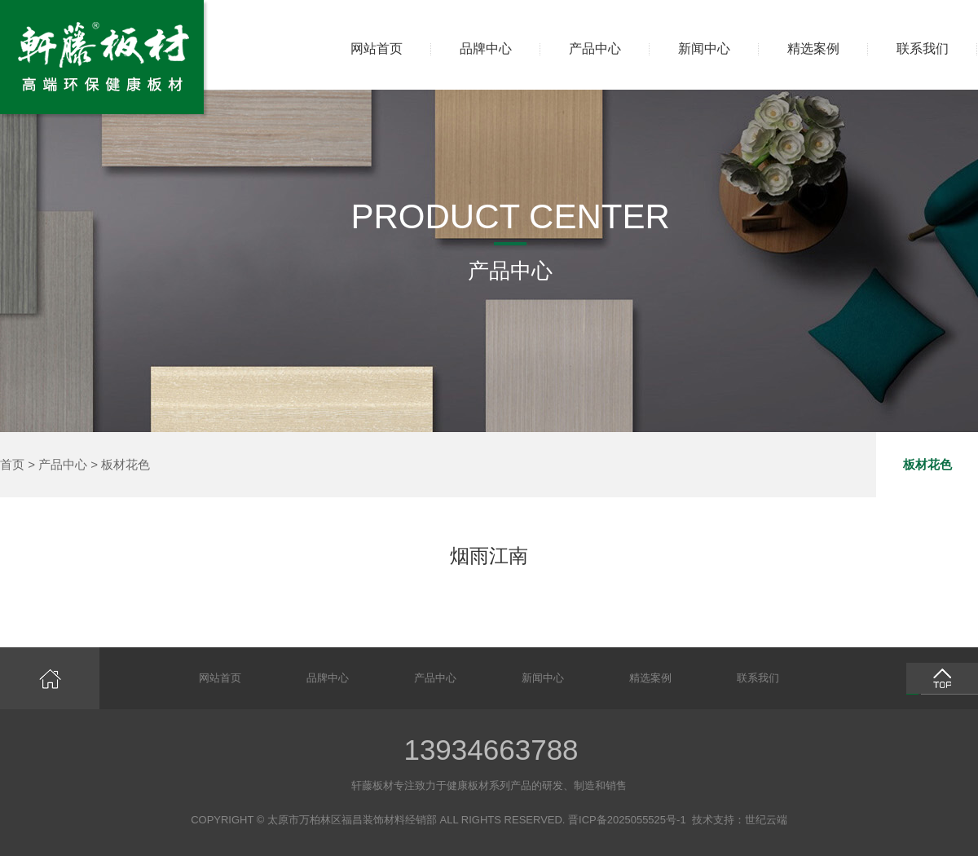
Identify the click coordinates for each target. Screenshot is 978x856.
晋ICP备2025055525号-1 (627, 820)
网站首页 (376, 48)
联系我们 (922, 48)
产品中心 (595, 48)
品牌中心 (486, 48)
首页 (12, 464)
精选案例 (813, 48)
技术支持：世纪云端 (739, 820)
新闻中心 (704, 48)
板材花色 (125, 464)
